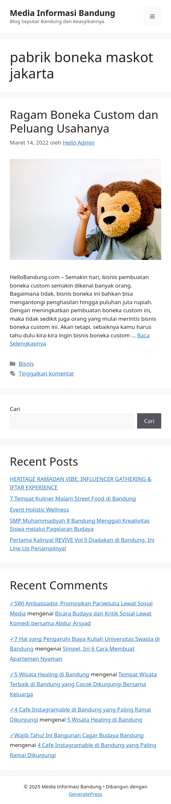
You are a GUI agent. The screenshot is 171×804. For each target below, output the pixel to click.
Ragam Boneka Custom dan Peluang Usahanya (84, 121)
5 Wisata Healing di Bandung (104, 719)
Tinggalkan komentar (46, 373)
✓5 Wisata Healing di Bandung (49, 674)
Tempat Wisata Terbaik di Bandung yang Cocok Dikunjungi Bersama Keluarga (83, 684)
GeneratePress (85, 794)
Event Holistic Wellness (39, 509)
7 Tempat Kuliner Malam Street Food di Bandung (73, 498)
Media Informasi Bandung (62, 12)
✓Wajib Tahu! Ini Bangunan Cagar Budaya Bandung (77, 735)
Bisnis (26, 363)
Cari (15, 409)
